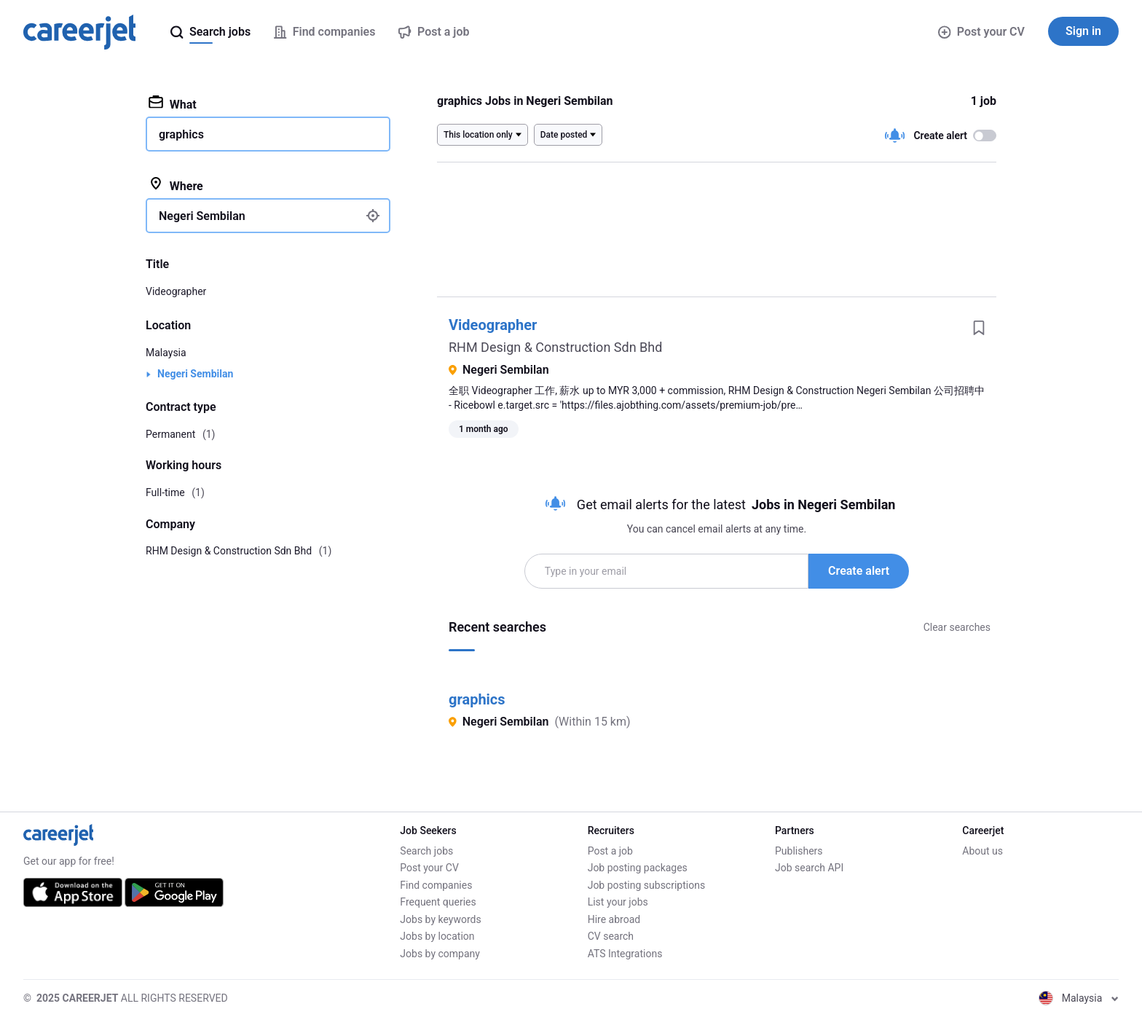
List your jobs (618, 902)
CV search (611, 936)
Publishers (799, 851)
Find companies (436, 885)
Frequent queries (438, 902)
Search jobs (426, 851)
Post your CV (981, 32)
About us (982, 851)
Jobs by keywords (440, 919)
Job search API (809, 867)
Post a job (610, 851)
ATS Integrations (625, 953)
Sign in (1083, 31)
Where (176, 185)
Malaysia (166, 352)
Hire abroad (614, 919)
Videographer (493, 325)
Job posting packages (638, 867)
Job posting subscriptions (646, 885)
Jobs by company (440, 953)
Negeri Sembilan (195, 374)
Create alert (858, 571)
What (173, 103)
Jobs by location (437, 936)
